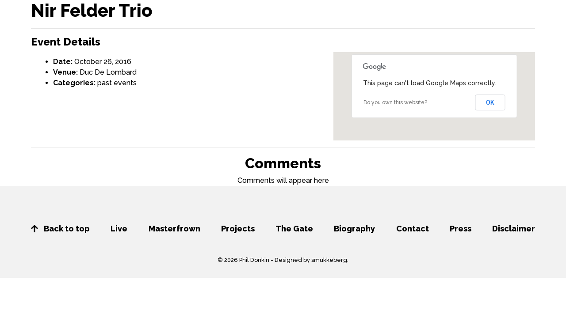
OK (490, 102)
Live (119, 228)
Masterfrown (174, 228)
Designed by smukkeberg (311, 260)
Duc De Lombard (108, 72)
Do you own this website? (395, 102)
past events (117, 83)
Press (460, 228)
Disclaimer (513, 228)
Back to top (60, 228)
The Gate (294, 228)
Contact (412, 228)
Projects (238, 228)
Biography (354, 228)
